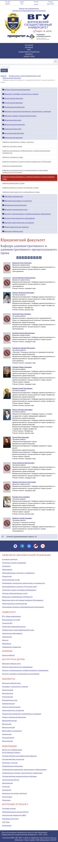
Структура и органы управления (14, 563)
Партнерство (7, 637)
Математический (8, 703)
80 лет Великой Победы (11, 752)
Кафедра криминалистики (12, 166)
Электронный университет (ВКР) (14, 815)
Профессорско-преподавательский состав (25, 76)
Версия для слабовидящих (29, 8)
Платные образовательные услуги (14, 593)
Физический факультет (11, 120)
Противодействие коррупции (13, 759)
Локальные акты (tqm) (10, 819)
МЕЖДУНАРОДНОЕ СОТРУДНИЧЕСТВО (29, 52)
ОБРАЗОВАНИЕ (29, 47)
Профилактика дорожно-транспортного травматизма (22, 773)
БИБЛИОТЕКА (29, 54)
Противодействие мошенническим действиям (19, 776)
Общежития (6, 643)
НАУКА (29, 50)
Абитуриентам (7, 783)
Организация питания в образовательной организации (23, 607)
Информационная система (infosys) (15, 812)
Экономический (8, 737)
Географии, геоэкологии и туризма (15, 686)
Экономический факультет (13, 133)
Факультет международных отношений (18, 222)
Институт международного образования (18, 218)
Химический (6, 734)
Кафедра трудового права (12, 146)
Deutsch (36, 2)
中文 (22, 4)
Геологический (7, 690)
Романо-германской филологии (14, 717)
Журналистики (7, 693)
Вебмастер (19, 840)
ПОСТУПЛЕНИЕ (29, 45)
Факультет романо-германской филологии (19, 116)
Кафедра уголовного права (12, 157)
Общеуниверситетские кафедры (15, 227)
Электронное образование (12, 633)
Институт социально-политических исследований (20, 674)
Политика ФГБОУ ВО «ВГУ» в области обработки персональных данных (29, 838)
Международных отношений (13, 710)
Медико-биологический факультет (16, 90)
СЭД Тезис (6, 822)
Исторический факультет (12, 103)
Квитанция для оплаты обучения (14, 793)
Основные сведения (9, 559)
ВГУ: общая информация (11, 616)
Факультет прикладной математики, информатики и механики (26, 111)
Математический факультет (13, 107)
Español (7, 4)
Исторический (7, 697)
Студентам (6, 786)
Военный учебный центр (12, 231)
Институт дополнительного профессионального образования (26, 214)
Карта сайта (50, 4)
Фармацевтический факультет (14, 205)
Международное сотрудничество (14, 603)
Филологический (8, 727)
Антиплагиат (6, 825)
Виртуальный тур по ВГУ (11, 620)
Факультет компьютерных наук (14, 209)
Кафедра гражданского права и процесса (18, 142)
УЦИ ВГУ (53, 840)
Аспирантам (6, 790)
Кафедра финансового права (13, 183)
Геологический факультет (12, 98)
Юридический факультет (12, 78)
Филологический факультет (13, 124)
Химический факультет (11, 129)
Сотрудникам (7, 797)
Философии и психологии (12, 731)
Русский (7, 2)
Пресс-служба (29, 840)
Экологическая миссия (10, 780)
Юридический (7, 741)
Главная (3, 76)
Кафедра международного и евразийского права (21, 192)
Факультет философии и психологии (17, 201)
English (22, 2)
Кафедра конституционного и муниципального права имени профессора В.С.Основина (25, 171)
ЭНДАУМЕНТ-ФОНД (29, 56)
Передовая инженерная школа (14, 626)
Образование (7, 569)
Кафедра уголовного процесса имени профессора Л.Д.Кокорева (26, 161)
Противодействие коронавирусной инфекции (19, 756)
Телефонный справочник (11, 647)
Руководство (7, 576)
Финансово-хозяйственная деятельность (17, 597)
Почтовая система (9, 808)
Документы (6, 566)
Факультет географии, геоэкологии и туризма (20, 94)
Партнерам (6, 800)
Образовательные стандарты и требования (18, 573)
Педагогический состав (11, 580)
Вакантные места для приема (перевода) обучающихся (22, 600)
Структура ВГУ (7, 623)
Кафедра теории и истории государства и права (20, 187)
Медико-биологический (11, 707)
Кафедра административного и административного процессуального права (28, 178)
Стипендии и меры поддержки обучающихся (19, 590)
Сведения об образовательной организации (29, 10)
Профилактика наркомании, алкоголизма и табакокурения (24, 769)
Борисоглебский (8, 655)
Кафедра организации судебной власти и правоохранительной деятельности (26, 152)
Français (50, 2)
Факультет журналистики (12, 196)
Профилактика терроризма (12, 766)
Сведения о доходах (10, 763)
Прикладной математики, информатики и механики (21, 714)
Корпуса (5, 640)
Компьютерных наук (9, 700)
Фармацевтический (9, 720)
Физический (6, 724)
